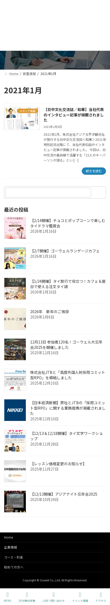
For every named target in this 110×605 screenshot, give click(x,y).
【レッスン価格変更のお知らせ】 (58, 463)
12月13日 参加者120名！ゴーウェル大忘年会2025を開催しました (66, 344)
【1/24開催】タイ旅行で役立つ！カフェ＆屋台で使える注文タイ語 (68, 283)
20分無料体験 (27, 597)
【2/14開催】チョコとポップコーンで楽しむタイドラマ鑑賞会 (67, 223)
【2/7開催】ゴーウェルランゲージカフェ (65, 250)
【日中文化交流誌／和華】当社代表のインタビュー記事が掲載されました (74, 115)
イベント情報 (80, 597)
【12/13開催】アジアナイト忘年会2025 (63, 494)
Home (8, 537)
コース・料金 (13, 557)
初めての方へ (13, 567)
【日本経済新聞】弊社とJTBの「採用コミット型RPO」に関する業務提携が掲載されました (68, 408)
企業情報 (10, 547)
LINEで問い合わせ (54, 597)
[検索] (99, 192)
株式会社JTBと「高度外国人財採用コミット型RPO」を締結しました (67, 375)
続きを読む (94, 171)
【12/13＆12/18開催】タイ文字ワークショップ (66, 436)
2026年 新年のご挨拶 (49, 311)
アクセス (100, 597)
